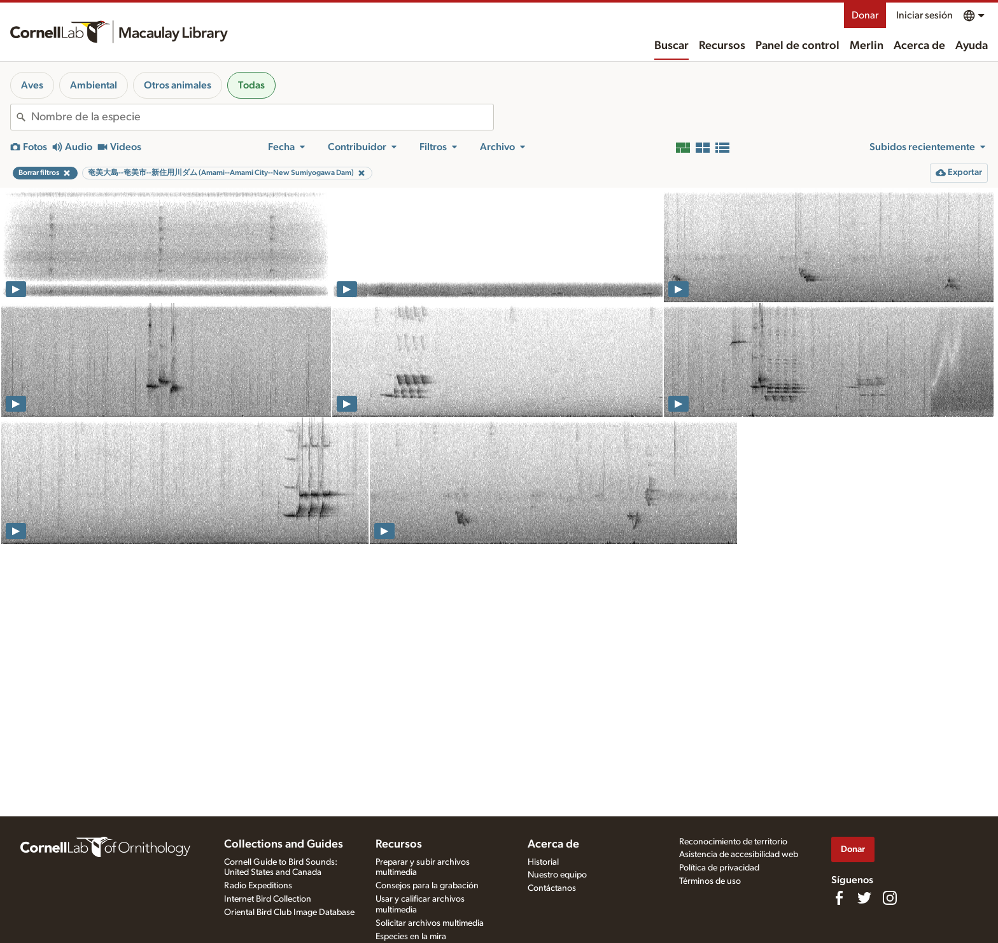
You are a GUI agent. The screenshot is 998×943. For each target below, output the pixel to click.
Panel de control (798, 46)
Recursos (722, 46)
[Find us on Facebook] (839, 897)
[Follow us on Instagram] (889, 897)
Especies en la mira (411, 936)
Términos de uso (710, 881)
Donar (865, 15)
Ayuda (971, 46)
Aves (32, 85)
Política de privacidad (719, 867)
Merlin (866, 46)
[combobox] (262, 117)
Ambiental (93, 85)
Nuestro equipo (557, 874)
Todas (251, 85)
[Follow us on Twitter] (864, 897)
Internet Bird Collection (267, 899)
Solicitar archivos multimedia (430, 923)
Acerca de (919, 46)
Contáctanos (552, 888)
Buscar (671, 46)
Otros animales (177, 85)
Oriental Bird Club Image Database (289, 912)
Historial (543, 862)
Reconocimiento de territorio (733, 841)
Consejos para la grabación (427, 885)
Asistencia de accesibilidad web (738, 854)
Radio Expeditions (258, 885)
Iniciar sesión (924, 15)
